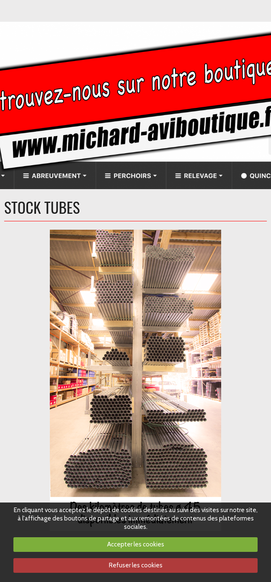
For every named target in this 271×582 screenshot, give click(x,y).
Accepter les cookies (135, 544)
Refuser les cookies (136, 565)
